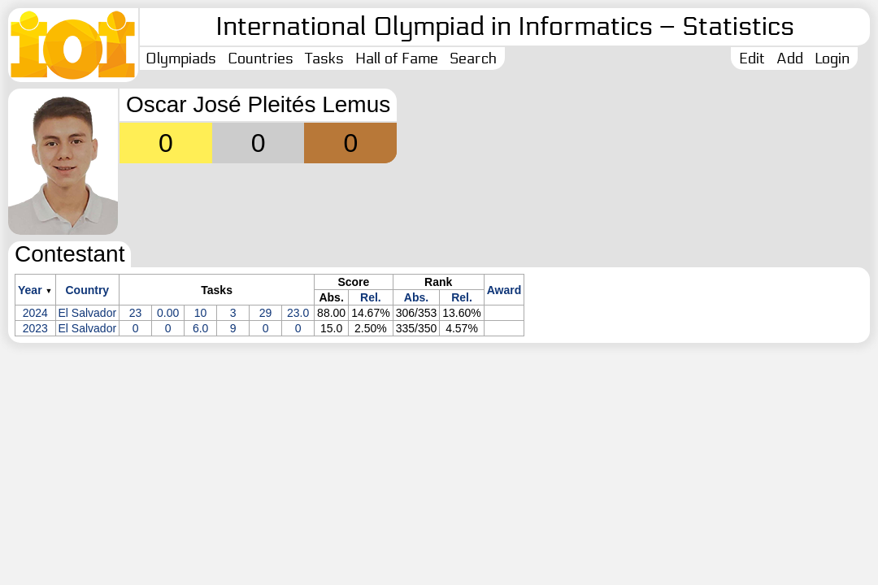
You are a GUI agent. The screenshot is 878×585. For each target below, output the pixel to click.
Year (30, 290)
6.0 (200, 328)
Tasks (324, 58)
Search (473, 58)
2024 (35, 312)
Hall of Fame (396, 58)
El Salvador (88, 312)
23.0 (298, 312)
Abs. (416, 297)
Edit (752, 58)
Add (789, 58)
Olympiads (181, 58)
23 (135, 312)
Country (87, 290)
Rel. (370, 297)
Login (832, 58)
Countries (260, 58)
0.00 (168, 312)
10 (200, 312)
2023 (35, 328)
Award (504, 290)
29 (265, 312)
